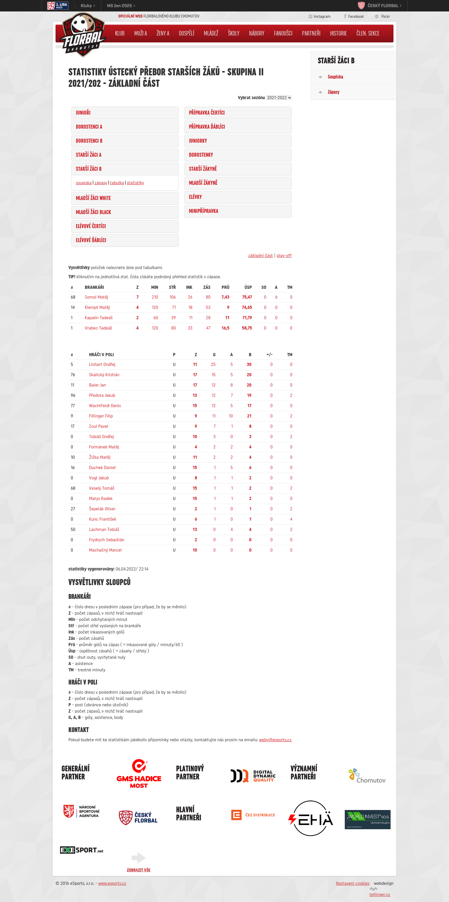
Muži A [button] (140, 33)
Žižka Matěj (100, 457)
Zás (206, 287)
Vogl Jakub (99, 478)
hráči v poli (101, 354)
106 (173, 297)
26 (190, 297)
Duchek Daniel (102, 467)
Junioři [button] (83, 113)
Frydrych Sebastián (106, 540)
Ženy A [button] (163, 33)
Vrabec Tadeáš (98, 328)
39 (173, 317)
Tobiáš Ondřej (101, 436)
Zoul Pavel (98, 426)
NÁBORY (256, 33)
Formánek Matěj (104, 447)
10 (231, 416)
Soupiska (335, 76)
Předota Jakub (102, 395)
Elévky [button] (195, 197)
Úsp (248, 287)
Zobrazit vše (138, 870)
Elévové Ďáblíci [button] (91, 240)
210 (155, 297)
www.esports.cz (112, 883)
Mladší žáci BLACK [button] (93, 212)
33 (190, 328)
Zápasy (333, 92)
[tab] (125, 113)
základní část (260, 255)
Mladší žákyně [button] (203, 183)
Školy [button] (233, 33)
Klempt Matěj (97, 307)
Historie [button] (338, 33)
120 (155, 307)
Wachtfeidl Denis (105, 405)
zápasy (100, 183)
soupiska (84, 183)
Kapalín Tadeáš (99, 317)
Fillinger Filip (101, 416)
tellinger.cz (379, 894)
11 (190, 317)
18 (190, 307)
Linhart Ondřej (102, 364)
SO (263, 287)
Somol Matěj (96, 297)
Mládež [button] (211, 33)
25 (213, 364)
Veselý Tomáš (101, 488)
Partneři (311, 33)
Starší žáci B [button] (89, 169)
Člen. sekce (368, 33)
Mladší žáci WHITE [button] (93, 198)
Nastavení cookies (352, 883)
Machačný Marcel (105, 550)
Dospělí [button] (186, 33)
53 (208, 307)
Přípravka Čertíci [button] (207, 113)
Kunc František (102, 519)
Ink (189, 287)
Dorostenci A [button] (89, 127)
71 (174, 307)
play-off (284, 255)
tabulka (117, 183)
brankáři (94, 287)
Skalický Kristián (104, 374)
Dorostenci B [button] (89, 141)
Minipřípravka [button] (203, 211)
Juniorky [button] (198, 141)
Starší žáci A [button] (88, 155)
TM (289, 287)
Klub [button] (120, 33)
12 (214, 385)
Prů (225, 287)
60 (155, 317)
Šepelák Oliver (102, 509)
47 (208, 328)
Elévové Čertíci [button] (91, 226)
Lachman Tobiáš (104, 529)
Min (154, 287)
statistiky (135, 183)
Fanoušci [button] (283, 33)
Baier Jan (97, 385)
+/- (270, 354)
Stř (172, 287)
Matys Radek (101, 498)
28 (208, 317)
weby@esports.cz (275, 740)
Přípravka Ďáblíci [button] (207, 127)
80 (208, 297)
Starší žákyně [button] (203, 169)
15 (214, 374)
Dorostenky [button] (201, 155)
